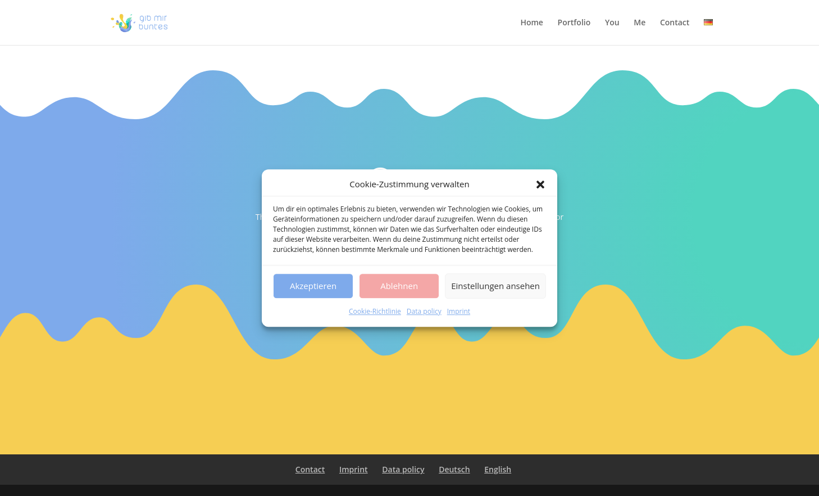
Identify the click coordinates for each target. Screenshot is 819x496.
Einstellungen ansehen (495, 286)
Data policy (424, 311)
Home (531, 23)
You (612, 23)
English (497, 469)
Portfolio (574, 23)
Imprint (458, 311)
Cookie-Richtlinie (375, 311)
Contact (674, 23)
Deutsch (454, 469)
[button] (540, 184)
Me (639, 23)
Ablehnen (399, 286)
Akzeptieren (313, 286)
